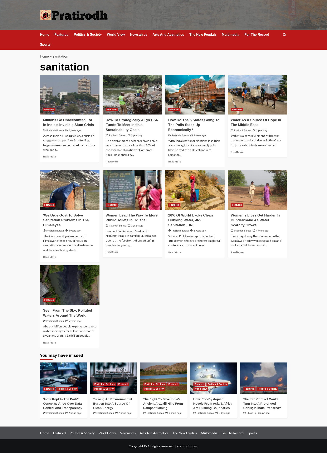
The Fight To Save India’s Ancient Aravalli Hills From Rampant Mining (163, 403)
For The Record (256, 34)
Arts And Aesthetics (168, 34)
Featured (61, 34)
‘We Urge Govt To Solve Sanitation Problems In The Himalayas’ (66, 220)
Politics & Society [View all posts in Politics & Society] (67, 389)
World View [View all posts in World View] (201, 389)
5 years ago (74, 321)
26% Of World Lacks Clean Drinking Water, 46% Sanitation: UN (190, 220)
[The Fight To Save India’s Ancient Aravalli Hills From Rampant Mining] (163, 378)
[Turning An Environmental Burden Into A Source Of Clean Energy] (113, 378)
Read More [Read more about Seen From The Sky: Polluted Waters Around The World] (49, 342)
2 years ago (74, 130)
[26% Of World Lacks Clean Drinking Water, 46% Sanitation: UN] (195, 190)
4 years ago (262, 230)
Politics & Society (88, 34)
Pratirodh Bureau (55, 130)
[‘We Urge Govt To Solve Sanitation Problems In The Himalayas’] (69, 190)
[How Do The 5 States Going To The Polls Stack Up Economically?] (195, 95)
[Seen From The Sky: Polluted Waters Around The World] (69, 285)
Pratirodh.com (186, 446)
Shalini (250, 413)
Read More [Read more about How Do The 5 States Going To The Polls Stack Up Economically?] (174, 161)
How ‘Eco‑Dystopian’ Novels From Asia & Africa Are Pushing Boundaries (212, 403)
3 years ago (74, 230)
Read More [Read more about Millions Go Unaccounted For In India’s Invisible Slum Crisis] (49, 156)
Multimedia (230, 34)
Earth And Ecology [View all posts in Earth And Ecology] (104, 384)
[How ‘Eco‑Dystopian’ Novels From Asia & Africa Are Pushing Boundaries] (213, 378)
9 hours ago (175, 413)
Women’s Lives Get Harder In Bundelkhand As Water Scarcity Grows (255, 220)
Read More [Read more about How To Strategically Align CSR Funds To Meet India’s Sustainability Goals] (112, 161)
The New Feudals (203, 34)
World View (116, 34)
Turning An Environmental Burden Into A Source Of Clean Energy (112, 403)
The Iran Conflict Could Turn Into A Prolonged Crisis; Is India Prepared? (262, 403)
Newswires (138, 34)
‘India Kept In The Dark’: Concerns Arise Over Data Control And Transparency (62, 403)
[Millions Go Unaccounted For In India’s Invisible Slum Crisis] (69, 95)
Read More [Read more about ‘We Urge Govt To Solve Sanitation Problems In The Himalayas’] (49, 256)
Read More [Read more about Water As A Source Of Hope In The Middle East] (237, 152)
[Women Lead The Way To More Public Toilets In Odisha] (132, 190)
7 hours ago (125, 413)
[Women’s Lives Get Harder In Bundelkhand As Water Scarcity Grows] (257, 190)
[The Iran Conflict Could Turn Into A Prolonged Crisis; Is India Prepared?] (263, 378)
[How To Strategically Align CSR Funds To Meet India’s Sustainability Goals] (132, 95)
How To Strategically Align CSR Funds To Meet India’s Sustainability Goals (132, 125)
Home (44, 34)
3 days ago (224, 413)
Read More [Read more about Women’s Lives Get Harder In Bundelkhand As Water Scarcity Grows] (237, 252)
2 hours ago (75, 413)
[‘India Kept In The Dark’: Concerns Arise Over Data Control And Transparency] (63, 378)
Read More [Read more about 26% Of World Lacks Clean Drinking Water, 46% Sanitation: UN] (174, 252)
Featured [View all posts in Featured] (49, 109)
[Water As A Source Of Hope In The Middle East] (257, 95)
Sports (45, 44)
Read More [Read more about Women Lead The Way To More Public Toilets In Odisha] (112, 251)
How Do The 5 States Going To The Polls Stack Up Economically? (194, 125)
